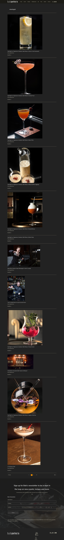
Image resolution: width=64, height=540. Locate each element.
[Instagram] (52, 1)
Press (8, 97)
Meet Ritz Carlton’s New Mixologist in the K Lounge (20, 268)
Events (31, 532)
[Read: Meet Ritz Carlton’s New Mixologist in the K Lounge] (24, 255)
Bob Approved (40, 532)
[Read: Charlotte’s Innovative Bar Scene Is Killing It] (20, 361)
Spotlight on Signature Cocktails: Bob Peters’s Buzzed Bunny (22, 229)
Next (55, 474)
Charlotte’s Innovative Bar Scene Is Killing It (18, 371)
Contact (39, 534)
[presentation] (14, 516)
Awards (35, 534)
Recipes (35, 532)
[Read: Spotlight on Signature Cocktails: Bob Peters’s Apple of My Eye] (25, 395)
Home (27, 532)
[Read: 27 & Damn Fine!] (24, 443)
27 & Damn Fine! (12, 466)
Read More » (10, 54)
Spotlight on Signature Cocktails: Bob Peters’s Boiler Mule (21, 237)
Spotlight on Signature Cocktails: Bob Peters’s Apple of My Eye (23, 415)
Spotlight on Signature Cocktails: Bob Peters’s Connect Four (22, 95)
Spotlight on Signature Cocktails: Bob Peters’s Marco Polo (21, 140)
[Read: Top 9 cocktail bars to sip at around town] (16, 288)
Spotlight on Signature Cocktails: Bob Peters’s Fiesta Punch (22, 347)
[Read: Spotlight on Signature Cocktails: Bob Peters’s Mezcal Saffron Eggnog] (25, 165)
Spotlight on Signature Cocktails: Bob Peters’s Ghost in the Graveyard (24, 51)
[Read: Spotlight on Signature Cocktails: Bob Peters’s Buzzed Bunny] (25, 209)
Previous (9, 474)
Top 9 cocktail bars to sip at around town (17, 302)
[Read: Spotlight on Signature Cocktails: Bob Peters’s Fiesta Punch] (25, 327)
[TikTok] (53, 1)
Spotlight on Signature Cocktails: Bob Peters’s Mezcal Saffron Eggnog (24, 184)
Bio (28, 534)
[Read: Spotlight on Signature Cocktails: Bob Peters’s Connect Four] (25, 76)
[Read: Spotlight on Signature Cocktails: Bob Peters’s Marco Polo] (25, 120)
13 (36, 474)
